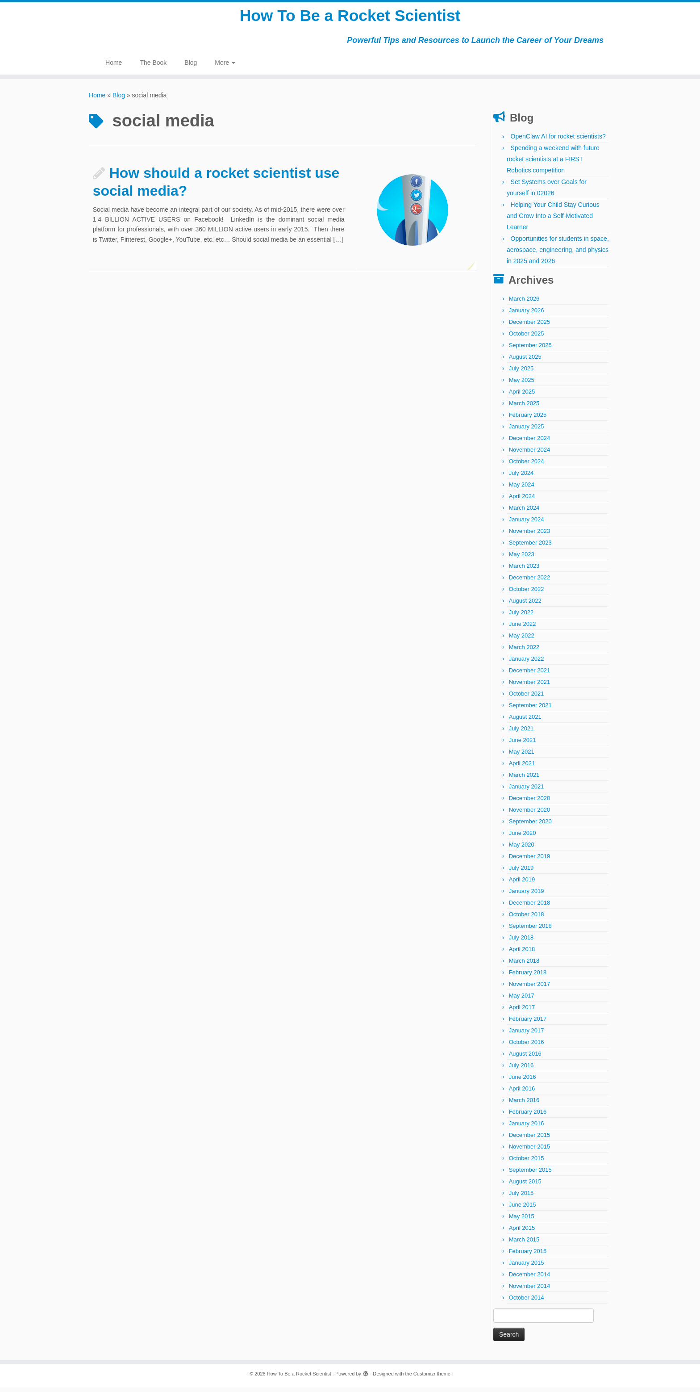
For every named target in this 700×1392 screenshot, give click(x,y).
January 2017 (526, 1034)
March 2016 (524, 1104)
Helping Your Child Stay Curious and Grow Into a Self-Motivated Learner (553, 220)
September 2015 (530, 1174)
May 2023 (521, 558)
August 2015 (525, 1185)
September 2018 (530, 930)
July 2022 (521, 616)
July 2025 (521, 372)
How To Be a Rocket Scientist (350, 18)
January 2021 (526, 791)
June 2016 (522, 1081)
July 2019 (521, 872)
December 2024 (529, 442)
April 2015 (522, 1232)
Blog (190, 67)
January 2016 (526, 1127)
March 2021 (524, 779)
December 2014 (529, 1278)
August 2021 (525, 721)
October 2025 (526, 338)
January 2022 (526, 663)
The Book (153, 67)
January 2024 (526, 523)
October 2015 (526, 1162)
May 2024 (521, 489)
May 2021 (521, 756)
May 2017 (521, 1000)
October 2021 (526, 698)
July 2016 (521, 1069)
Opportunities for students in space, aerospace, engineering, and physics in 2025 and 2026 (558, 254)
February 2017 (528, 1023)
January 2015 (526, 1267)
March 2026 (524, 303)
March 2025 (524, 407)
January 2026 (526, 314)
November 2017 (529, 988)
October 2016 (526, 1046)
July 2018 (521, 942)
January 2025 (526, 431)
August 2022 (525, 605)
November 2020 (529, 814)
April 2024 (522, 500)
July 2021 (521, 733)
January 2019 (526, 895)
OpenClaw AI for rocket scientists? (558, 140)
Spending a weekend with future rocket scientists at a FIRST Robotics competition (553, 163)
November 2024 (529, 454)
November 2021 (529, 686)
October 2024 (526, 465)
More (225, 67)
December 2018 (529, 907)
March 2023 (524, 570)
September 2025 (530, 349)
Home (113, 67)
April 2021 (522, 767)
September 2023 (530, 547)
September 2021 (530, 709)
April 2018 (522, 953)
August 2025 (525, 361)
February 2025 (528, 419)
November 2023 (529, 535)
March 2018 (524, 965)
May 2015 (521, 1220)
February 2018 (528, 976)
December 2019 (529, 860)
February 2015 (528, 1255)
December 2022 (529, 582)
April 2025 (522, 396)
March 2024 (524, 512)
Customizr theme (431, 1378)
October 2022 (526, 593)
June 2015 (522, 1209)
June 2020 (522, 837)
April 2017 (522, 1011)
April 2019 (522, 883)
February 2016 (528, 1116)
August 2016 (525, 1058)
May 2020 (521, 849)
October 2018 (526, 918)
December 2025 (529, 326)
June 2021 (522, 744)
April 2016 (522, 1093)
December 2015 (529, 1139)
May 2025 (521, 384)
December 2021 (529, 674)
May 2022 (521, 640)
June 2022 (522, 628)
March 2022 (524, 651)
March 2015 (524, 1244)
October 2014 (526, 1302)
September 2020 (530, 825)
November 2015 (529, 1151)
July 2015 (521, 1197)
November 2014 (529, 1290)
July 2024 (521, 477)
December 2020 (529, 802)
